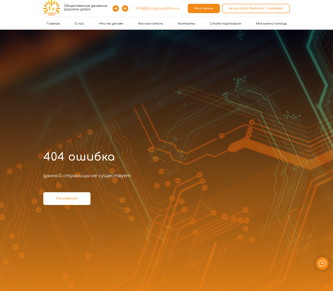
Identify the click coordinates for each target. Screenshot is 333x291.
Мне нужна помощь (271, 23)
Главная (53, 23)
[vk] (125, 8)
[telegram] (116, 8)
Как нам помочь (150, 23)
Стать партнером (225, 23)
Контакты (186, 23)
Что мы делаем (111, 23)
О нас (79, 23)
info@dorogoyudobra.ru (157, 8)
